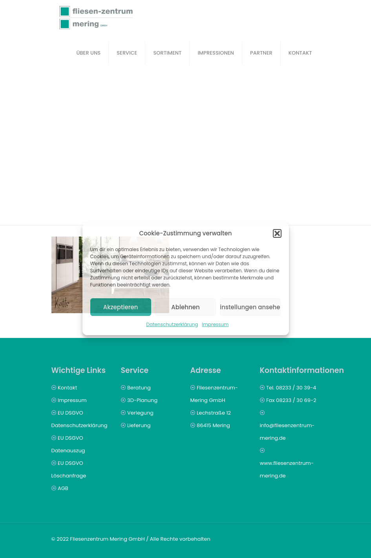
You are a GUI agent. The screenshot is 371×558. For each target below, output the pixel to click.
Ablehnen (185, 307)
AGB (63, 488)
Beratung (139, 387)
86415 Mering (213, 425)
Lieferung (139, 425)
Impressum (215, 324)
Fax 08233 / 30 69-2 (291, 400)
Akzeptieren (120, 307)
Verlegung (140, 413)
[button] (277, 233)
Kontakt (67, 387)
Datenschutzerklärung (172, 324)
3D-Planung (142, 400)
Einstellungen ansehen (250, 307)
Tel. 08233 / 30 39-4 (291, 387)
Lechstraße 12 (214, 413)
